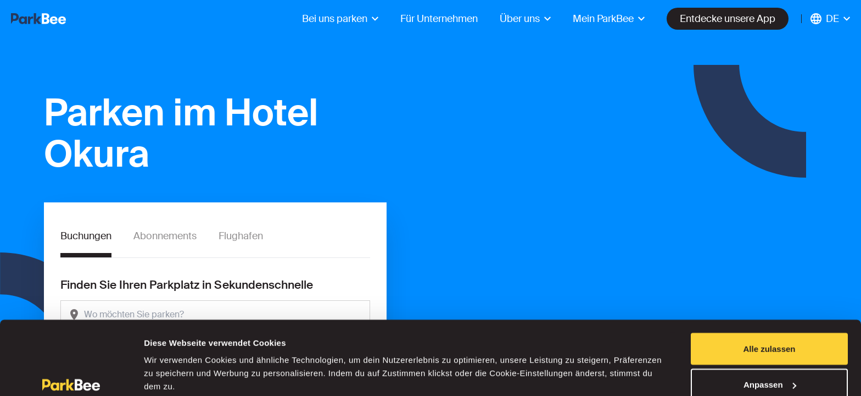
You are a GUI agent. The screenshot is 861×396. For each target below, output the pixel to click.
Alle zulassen (769, 294)
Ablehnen (769, 366)
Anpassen (769, 331)
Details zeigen (171, 362)
